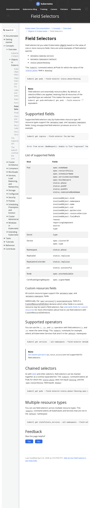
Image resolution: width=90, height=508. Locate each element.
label (34, 374)
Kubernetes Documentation (37, 28)
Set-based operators (37, 354)
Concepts (56, 28)
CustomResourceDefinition (37, 304)
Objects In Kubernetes (37, 31)
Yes (29, 441)
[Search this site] (9, 30)
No (38, 441)
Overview (67, 28)
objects (63, 45)
